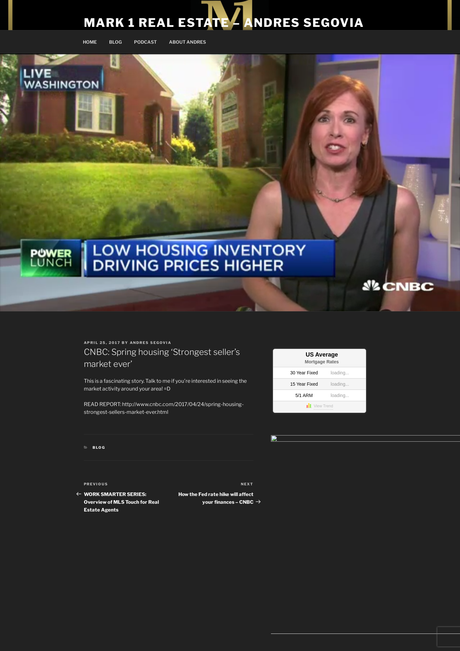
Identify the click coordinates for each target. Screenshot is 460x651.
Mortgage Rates (322, 361)
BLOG (115, 42)
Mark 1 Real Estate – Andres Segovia (224, 23)
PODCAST (145, 42)
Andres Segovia (151, 342)
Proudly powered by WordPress (238, 629)
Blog (99, 447)
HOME (90, 42)
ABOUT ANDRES (187, 42)
